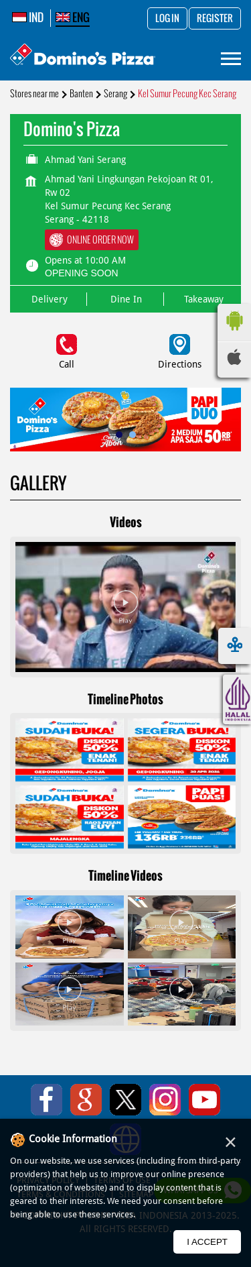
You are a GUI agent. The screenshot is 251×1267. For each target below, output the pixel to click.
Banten (81, 93)
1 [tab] (119, 434)
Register (215, 18)
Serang (115, 93)
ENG (73, 17)
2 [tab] (132, 434)
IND (28, 17)
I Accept (207, 1242)
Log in (167, 18)
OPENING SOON (81, 273)
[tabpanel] (125, 419)
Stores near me (34, 93)
